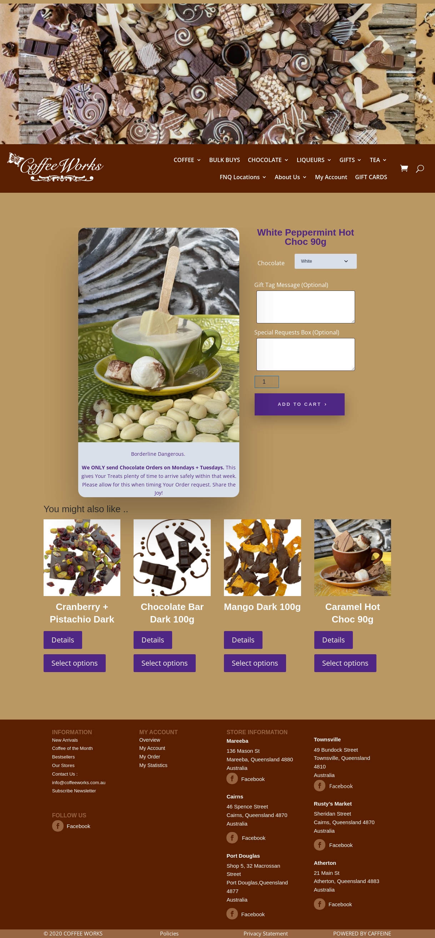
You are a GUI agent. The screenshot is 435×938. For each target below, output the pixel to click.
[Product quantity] (267, 382)
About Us (287, 177)
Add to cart (299, 404)
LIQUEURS (311, 160)
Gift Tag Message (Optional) (291, 285)
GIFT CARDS (371, 177)
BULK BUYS (224, 160)
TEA (375, 160)
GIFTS (347, 160)
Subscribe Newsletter (74, 790)
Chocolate (271, 263)
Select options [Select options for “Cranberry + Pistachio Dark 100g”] (74, 663)
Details (62, 640)
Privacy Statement (266, 933)
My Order (149, 757)
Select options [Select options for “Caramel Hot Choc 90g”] (345, 663)
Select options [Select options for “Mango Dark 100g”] (255, 663)
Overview (149, 740)
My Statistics (153, 765)
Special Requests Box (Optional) (296, 332)
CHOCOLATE (265, 160)
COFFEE (184, 160)
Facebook (78, 826)
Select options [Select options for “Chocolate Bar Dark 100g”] (164, 663)
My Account (331, 177)
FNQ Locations (240, 177)
